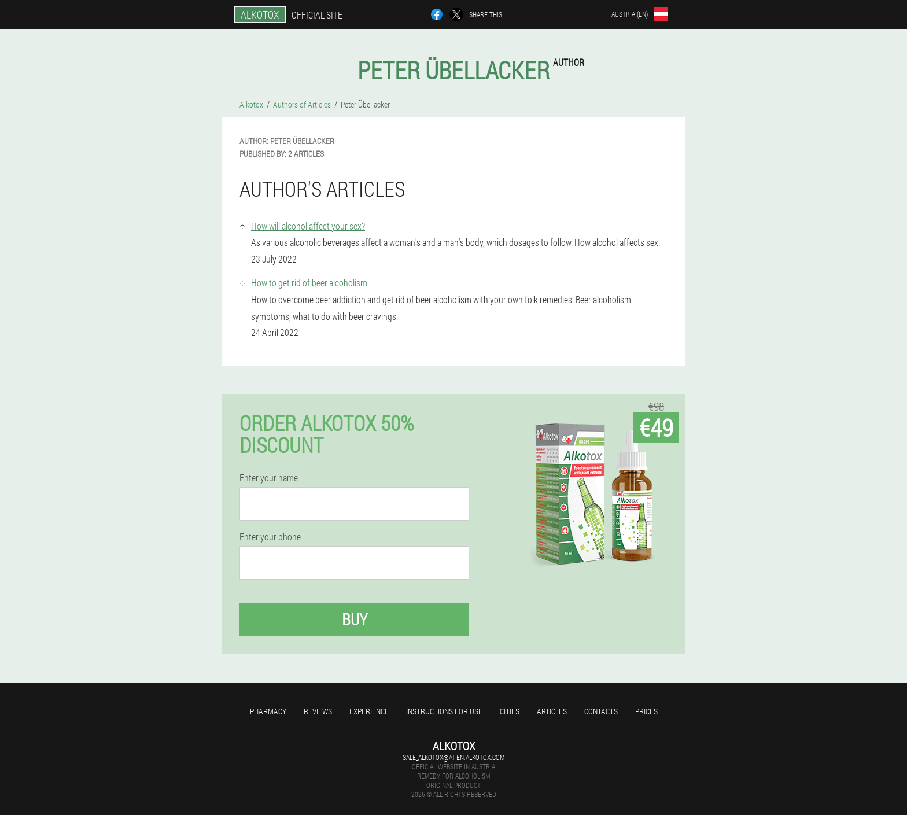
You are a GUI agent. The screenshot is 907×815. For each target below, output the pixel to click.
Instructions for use (444, 711)
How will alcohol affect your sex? (308, 226)
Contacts (601, 711)
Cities (509, 711)
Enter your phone (270, 536)
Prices (646, 711)
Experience (369, 711)
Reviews (318, 711)
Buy (354, 619)
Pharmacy (268, 711)
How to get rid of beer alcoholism (309, 282)
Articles (552, 711)
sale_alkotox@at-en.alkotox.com (453, 757)
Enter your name (268, 477)
